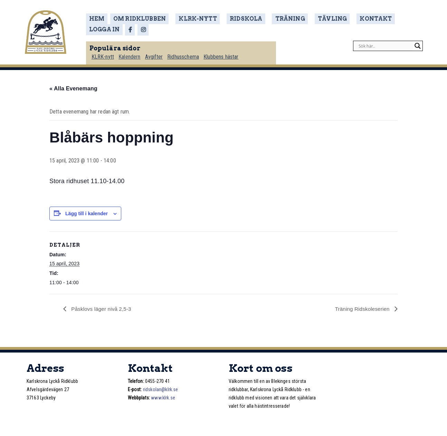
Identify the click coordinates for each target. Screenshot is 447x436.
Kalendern (132, 54)
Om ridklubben (141, 19)
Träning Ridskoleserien (361, 308)
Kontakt (354, 19)
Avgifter (156, 54)
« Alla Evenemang (73, 88)
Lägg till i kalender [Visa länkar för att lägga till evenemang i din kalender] (86, 213)
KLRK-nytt (193, 19)
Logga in (394, 19)
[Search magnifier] (417, 43)
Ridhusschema (186, 54)
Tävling (315, 19)
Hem (99, 19)
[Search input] (385, 43)
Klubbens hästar (224, 54)
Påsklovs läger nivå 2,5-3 (102, 308)
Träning (277, 19)
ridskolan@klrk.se (160, 389)
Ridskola (237, 19)
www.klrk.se (163, 397)
